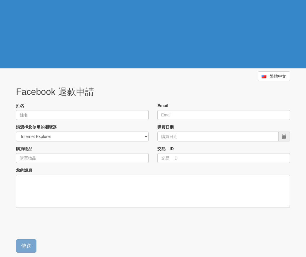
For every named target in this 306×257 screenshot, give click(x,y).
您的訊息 (24, 170)
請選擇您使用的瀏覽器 (36, 127)
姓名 (20, 105)
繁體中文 (274, 76)
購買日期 (165, 127)
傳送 (26, 246)
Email (162, 105)
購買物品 (24, 148)
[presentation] (60, 223)
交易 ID (165, 148)
